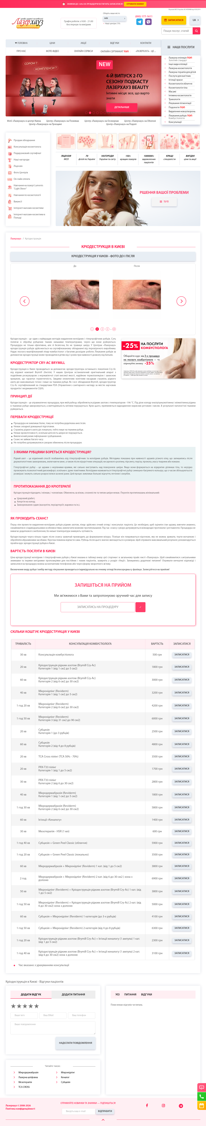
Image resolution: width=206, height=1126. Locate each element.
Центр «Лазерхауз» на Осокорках (101, 121)
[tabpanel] (103, 294)
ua (194, 20)
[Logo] (30, 23)
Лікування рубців (180, 117)
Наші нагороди (18, 160)
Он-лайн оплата (18, 179)
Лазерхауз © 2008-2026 (18, 1106)
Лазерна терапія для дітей (182, 72)
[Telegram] (181, 1107)
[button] (86, 113)
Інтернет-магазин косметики (25, 208)
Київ (106, 18)
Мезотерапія (25, 1082)
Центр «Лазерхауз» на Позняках (62, 121)
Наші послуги (181, 47)
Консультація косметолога (24, 147)
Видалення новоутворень (182, 111)
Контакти (145, 43)
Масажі (172, 92)
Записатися (173, 20)
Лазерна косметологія (180, 68)
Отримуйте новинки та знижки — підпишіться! (88, 1103)
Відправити (105, 1111)
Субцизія (65, 1082)
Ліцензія (14, 166)
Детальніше (121, 107)
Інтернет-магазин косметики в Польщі (26, 216)
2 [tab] (97, 329)
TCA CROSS (24, 1087)
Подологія (177, 107)
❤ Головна (21, 43)
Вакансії (14, 201)
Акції (83, 43)
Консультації (175, 122)
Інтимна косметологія (180, 95)
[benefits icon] (66, 141)
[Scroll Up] (103, 1120)
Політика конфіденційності (20, 1109)
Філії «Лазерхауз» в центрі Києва (24, 121)
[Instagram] (163, 1106)
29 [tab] (114, 329)
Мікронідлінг (68, 1073)
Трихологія (174, 99)
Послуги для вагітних (180, 76)
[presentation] (34, 1043)
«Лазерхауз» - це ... (146, 51)
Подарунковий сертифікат (24, 153)
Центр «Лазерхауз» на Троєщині (45, 124)
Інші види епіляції (178, 64)
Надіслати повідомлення (75, 1043)
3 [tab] (102, 329)
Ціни (52, 43)
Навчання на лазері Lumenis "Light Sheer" (25, 187)
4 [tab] (107, 329)
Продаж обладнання (21, 140)
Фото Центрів (17, 172)
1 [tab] (91, 329)
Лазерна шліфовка (28, 1077)
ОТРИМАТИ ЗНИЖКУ (135, 4)
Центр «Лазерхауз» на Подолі (121, 124)
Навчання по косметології (24, 195)
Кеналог (65, 1077)
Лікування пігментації (180, 103)
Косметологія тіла (178, 88)
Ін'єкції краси (176, 80)
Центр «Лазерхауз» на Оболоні (140, 121)
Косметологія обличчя (180, 84)
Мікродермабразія (28, 1073)
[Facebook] (147, 1106)
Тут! (164, 201)
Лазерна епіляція (180, 59)
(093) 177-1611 (144, 16)
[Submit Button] (196, 30)
